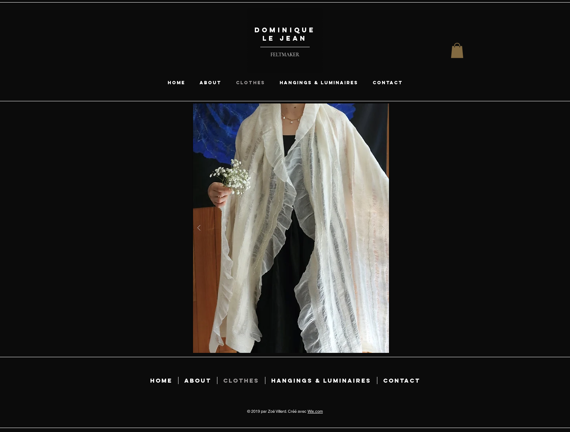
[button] (457, 50)
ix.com (317, 411)
